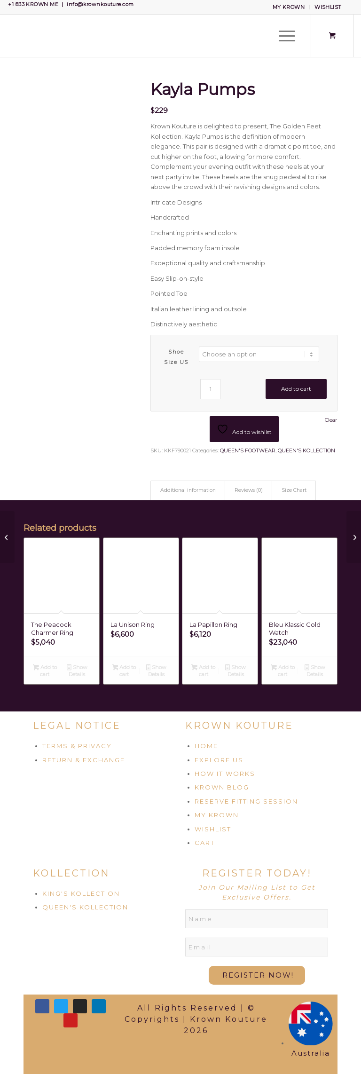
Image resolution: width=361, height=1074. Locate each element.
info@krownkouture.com (100, 4)
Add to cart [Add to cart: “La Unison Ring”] (124, 671)
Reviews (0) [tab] (249, 490)
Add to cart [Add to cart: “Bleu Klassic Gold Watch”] (283, 671)
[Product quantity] (210, 389)
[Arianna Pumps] (7, 537)
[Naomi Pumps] (353, 537)
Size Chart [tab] (294, 490)
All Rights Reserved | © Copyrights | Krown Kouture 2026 (196, 1019)
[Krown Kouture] (7, 36)
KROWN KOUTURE (239, 725)
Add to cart (296, 388)
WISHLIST (328, 7)
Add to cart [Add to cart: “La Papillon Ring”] (203, 671)
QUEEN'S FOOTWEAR (247, 450)
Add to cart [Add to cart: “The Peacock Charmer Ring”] (45, 671)
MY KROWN (289, 7)
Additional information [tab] (188, 490)
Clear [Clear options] (331, 420)
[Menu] (282, 36)
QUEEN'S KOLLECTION (306, 450)
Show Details (77, 671)
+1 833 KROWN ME (33, 4)
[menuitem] (289, 7)
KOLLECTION (71, 873)
